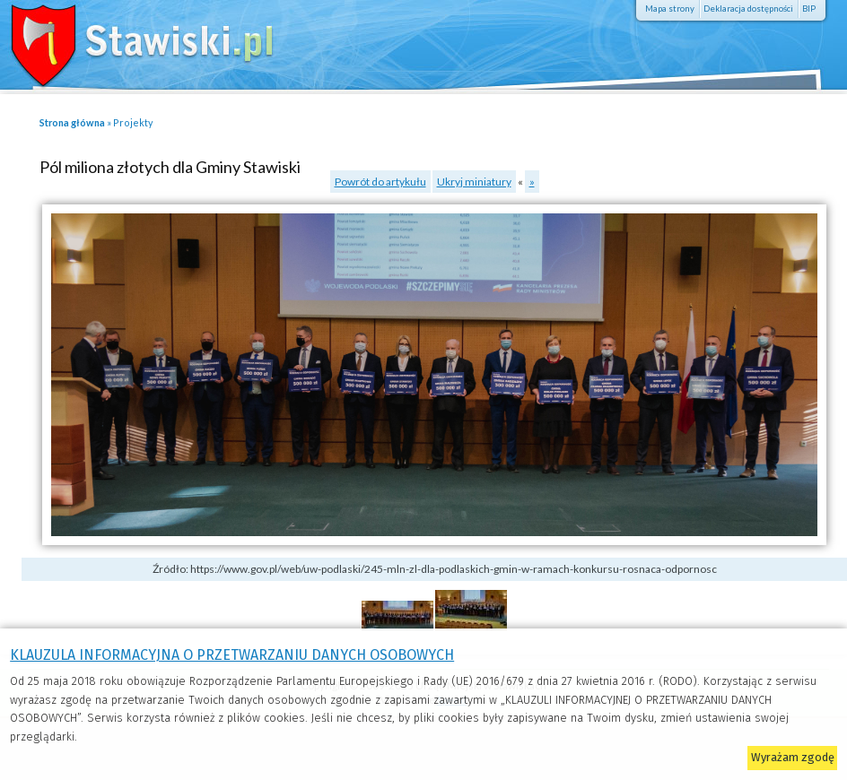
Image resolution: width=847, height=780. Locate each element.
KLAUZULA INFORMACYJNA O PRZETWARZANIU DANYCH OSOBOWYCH (232, 654)
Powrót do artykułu (380, 181)
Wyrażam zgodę (792, 757)
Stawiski (130, 40)
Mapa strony (669, 8)
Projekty (133, 122)
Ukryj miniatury (474, 181)
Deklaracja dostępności (748, 8)
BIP (809, 8)
